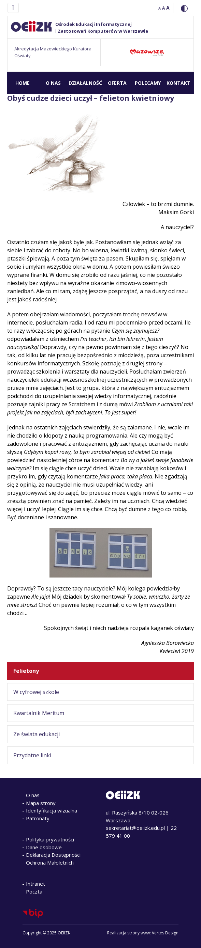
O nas (33, 795)
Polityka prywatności (50, 839)
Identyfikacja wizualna (51, 810)
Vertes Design (165, 933)
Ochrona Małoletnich (50, 862)
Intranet (35, 883)
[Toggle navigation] (13, 8)
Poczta (34, 891)
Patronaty (37, 818)
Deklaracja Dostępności (53, 854)
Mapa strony (41, 803)
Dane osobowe (44, 847)
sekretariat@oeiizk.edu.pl (135, 827)
